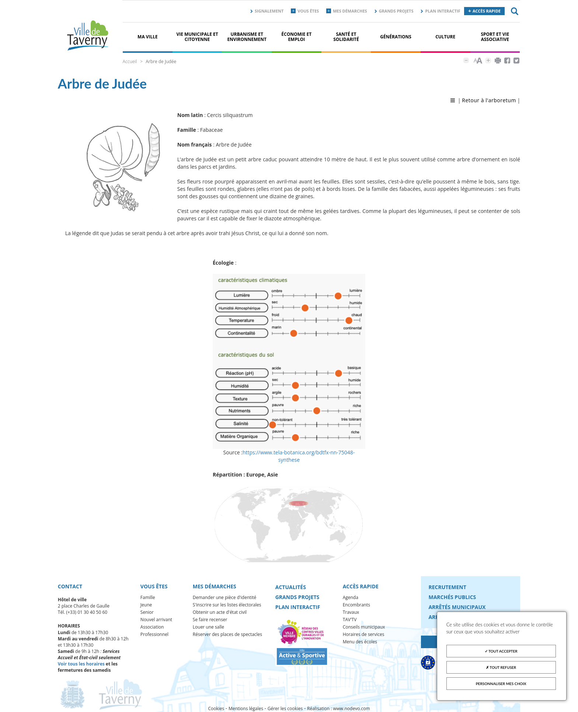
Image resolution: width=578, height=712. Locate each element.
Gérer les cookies (285, 708)
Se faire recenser (210, 619)
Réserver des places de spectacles (227, 634)
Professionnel (154, 634)
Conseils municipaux (364, 627)
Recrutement (447, 587)
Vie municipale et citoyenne (197, 36)
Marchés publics (452, 597)
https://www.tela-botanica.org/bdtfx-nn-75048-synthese (299, 456)
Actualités (290, 587)
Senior (147, 612)
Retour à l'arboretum (489, 100)
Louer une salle (208, 627)
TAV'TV (350, 619)
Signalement (269, 11)
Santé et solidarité (346, 36)
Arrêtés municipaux (456, 606)
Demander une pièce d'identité (225, 597)
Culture (445, 37)
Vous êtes (308, 11)
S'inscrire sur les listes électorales (227, 605)
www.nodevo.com (351, 708)
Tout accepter (501, 651)
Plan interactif (442, 11)
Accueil (129, 61)
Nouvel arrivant (156, 619)
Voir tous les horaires (81, 664)
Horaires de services (363, 634)
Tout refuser (501, 667)
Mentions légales (246, 708)
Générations (395, 37)
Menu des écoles (360, 642)
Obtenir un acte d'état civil (220, 612)
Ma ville (147, 37)
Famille (147, 597)
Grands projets (396, 11)
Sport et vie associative (495, 36)
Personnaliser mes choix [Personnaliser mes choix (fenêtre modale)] (501, 683)
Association (152, 627)
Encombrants (356, 605)
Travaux (351, 612)
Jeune (146, 605)
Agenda (350, 597)
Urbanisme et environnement (247, 36)
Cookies (216, 708)
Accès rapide (487, 11)
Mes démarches (350, 11)
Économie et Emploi (296, 36)
